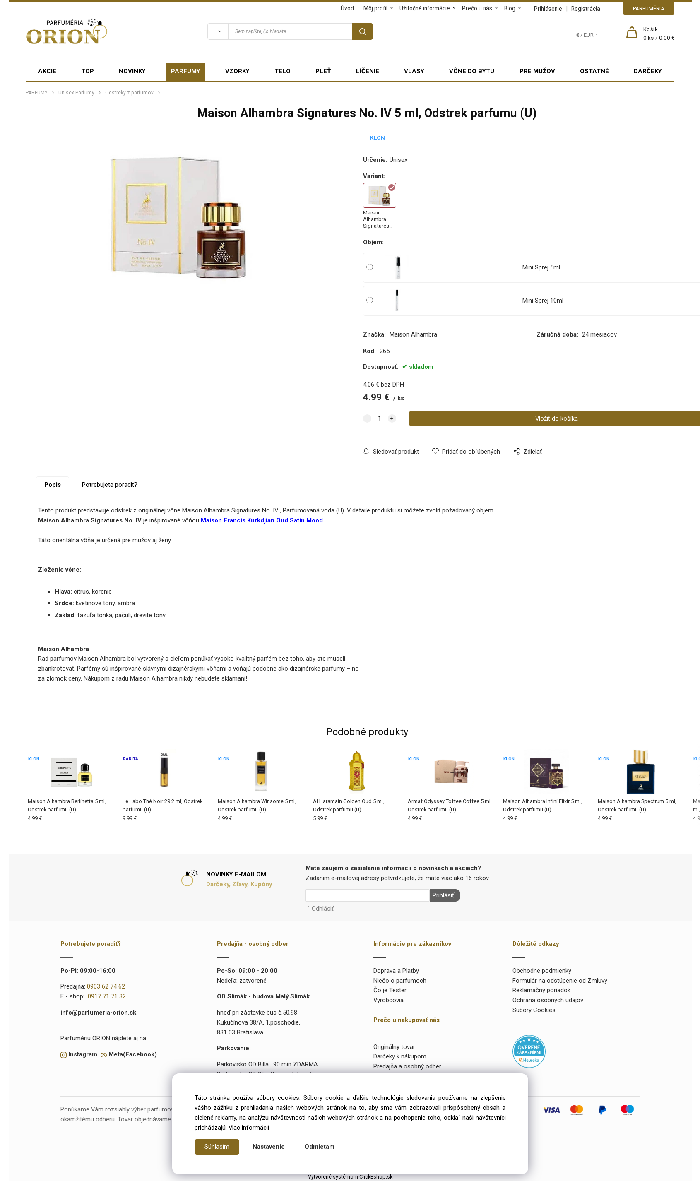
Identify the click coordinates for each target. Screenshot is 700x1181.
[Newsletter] (367, 895)
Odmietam (319, 1146)
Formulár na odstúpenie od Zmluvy (559, 979)
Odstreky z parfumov (129, 93)
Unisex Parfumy (76, 93)
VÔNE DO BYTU (471, 71)
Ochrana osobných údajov (547, 999)
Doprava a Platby (396, 970)
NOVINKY (132, 71)
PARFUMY (185, 71)
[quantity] (379, 418)
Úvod (347, 8)
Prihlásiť (442, 895)
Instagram (82, 1053)
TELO (282, 71)
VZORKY (237, 71)
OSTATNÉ (594, 71)
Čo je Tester (390, 989)
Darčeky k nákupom (399, 1055)
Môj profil (375, 8)
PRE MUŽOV (537, 71)
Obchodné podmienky (541, 970)
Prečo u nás (477, 8)
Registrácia (585, 8)
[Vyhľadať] (217, 31)
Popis (52, 484)
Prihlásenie (548, 8)
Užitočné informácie (424, 8)
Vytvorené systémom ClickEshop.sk (350, 1176)
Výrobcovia (388, 999)
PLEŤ (323, 71)
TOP (87, 71)
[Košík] (659, 34)
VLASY (414, 71)
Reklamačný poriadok (541, 989)
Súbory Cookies (534, 1009)
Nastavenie (269, 1146)
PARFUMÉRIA (648, 8)
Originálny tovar (394, 1045)
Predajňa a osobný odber (407, 1065)
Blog (509, 8)
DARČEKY (648, 71)
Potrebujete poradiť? (109, 484)
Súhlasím (216, 1146)
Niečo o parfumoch (399, 979)
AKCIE (47, 71)
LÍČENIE (367, 71)
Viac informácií (249, 1127)
